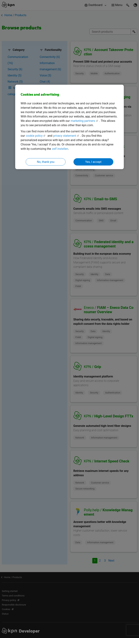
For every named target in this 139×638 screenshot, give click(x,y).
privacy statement (64, 135)
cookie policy (34, 135)
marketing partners (83, 120)
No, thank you (45, 161)
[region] (69, 127)
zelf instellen (60, 148)
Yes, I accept (93, 161)
